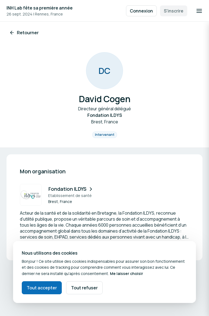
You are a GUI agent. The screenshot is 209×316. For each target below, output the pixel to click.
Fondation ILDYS (71, 189)
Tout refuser (84, 288)
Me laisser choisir (126, 273)
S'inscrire (173, 11)
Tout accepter (42, 288)
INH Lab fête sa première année (40, 8)
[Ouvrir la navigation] (199, 10)
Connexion (141, 11)
